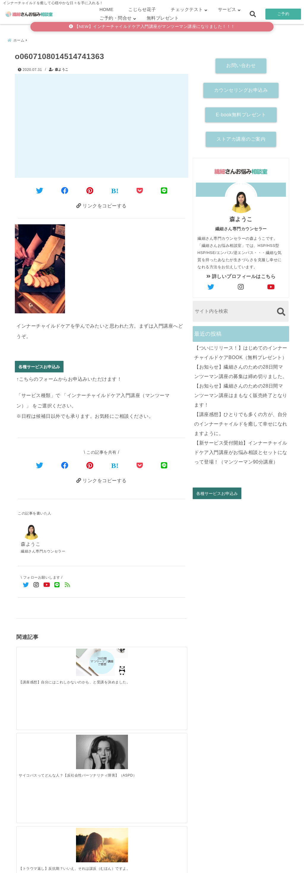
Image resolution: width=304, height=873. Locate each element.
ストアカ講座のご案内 (240, 137)
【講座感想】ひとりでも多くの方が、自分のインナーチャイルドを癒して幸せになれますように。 (240, 422)
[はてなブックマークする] (115, 189)
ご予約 (283, 14)
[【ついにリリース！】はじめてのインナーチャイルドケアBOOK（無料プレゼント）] (38, 752)
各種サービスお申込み (39, 366)
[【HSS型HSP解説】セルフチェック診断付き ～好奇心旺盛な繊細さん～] (165, 660)
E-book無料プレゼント (241, 113)
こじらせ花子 (142, 9)
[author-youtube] (271, 286)
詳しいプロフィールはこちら (241, 274)
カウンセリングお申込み (241, 88)
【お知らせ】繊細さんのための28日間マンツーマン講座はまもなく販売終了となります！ (240, 394)
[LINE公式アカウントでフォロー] (57, 585)
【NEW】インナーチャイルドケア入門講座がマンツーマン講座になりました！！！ (152, 26)
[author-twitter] (211, 286)
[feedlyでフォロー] (67, 585)
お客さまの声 (191, 859)
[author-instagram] (241, 286)
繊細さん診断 (113, 859)
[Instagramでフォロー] (36, 585)
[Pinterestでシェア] (90, 189)
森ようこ (62, 68)
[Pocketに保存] (140, 189)
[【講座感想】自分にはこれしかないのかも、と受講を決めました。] (38, 657)
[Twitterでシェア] (39, 189)
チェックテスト (187, 9)
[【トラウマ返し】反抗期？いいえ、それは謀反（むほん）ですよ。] (123, 660)
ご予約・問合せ (115, 17)
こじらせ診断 (152, 859)
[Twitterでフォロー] (26, 585)
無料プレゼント (163, 17)
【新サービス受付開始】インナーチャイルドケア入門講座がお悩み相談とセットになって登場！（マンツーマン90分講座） (240, 451)
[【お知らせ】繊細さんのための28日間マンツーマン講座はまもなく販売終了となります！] (123, 752)
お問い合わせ (241, 64)
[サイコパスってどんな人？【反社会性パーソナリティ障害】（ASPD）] (80, 660)
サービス (227, 9)
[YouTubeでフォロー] (47, 585)
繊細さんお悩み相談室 (135, 866)
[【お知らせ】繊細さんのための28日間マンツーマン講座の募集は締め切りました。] (80, 752)
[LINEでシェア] (164, 189)
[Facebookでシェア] (65, 189)
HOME (106, 9)
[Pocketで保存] (140, 465)
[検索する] (281, 310)
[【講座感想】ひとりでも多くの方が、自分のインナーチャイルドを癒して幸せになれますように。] (165, 751)
